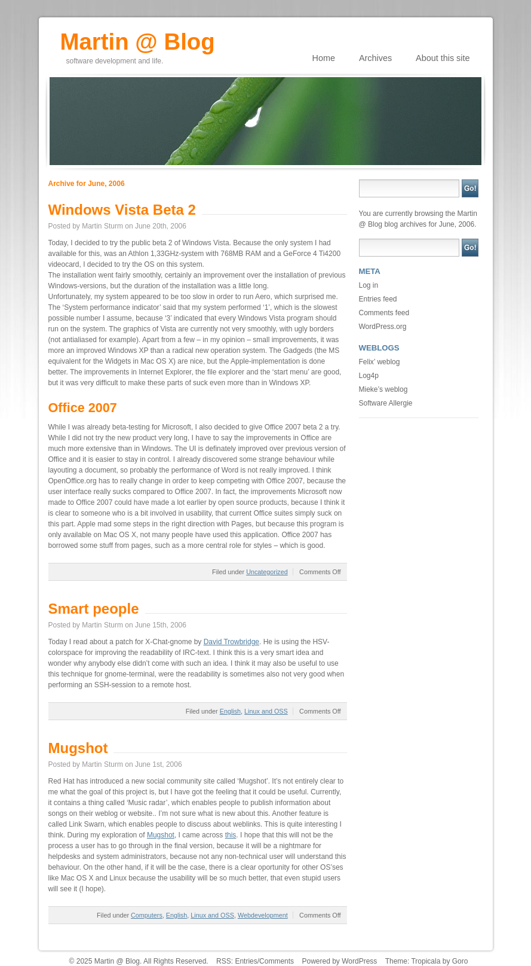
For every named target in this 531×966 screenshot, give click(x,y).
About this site (442, 58)
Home (323, 58)
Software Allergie (386, 403)
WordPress (359, 961)
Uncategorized (267, 571)
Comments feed (384, 313)
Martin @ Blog (137, 38)
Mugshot (78, 748)
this (231, 835)
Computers (146, 915)
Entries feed (378, 299)
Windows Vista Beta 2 (122, 210)
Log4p (369, 375)
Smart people (93, 609)
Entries (246, 961)
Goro (460, 961)
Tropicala (425, 961)
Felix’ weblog (379, 362)
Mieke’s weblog (383, 389)
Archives (375, 58)
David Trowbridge (231, 642)
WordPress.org (383, 326)
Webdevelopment (263, 915)
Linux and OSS (266, 711)
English (230, 711)
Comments (276, 961)
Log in (369, 285)
